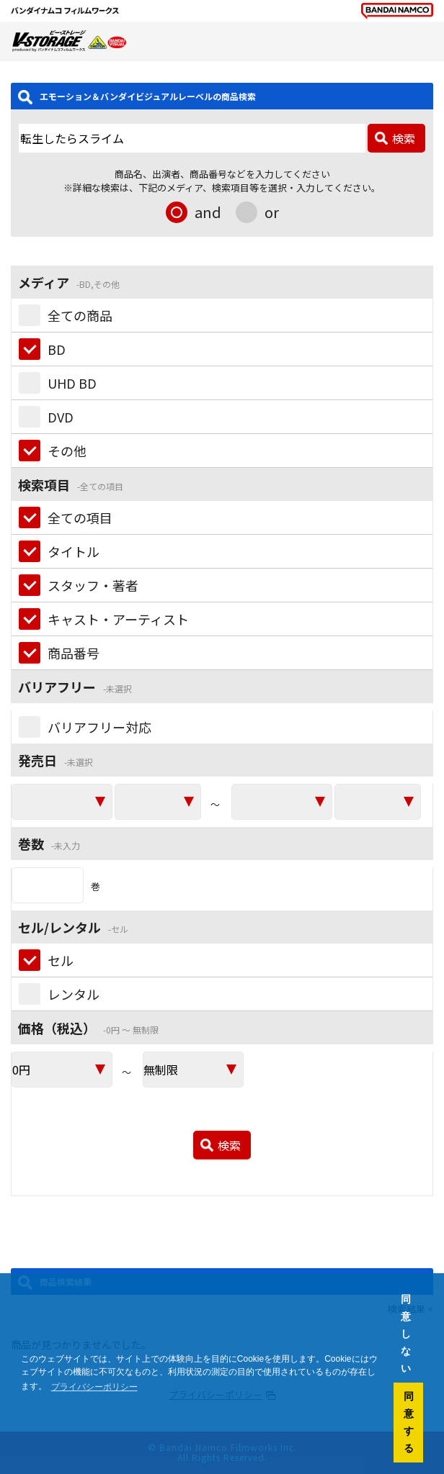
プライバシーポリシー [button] (94, 1387)
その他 (67, 450)
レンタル (73, 994)
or (272, 212)
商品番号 (73, 652)
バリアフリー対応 (99, 727)
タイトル (73, 551)
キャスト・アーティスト (118, 619)
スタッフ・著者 (93, 585)
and (208, 212)
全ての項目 (80, 517)
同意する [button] (409, 1422)
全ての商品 (80, 315)
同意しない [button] (406, 1333)
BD (57, 349)
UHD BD (72, 383)
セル (61, 960)
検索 (403, 138)
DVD (61, 416)
